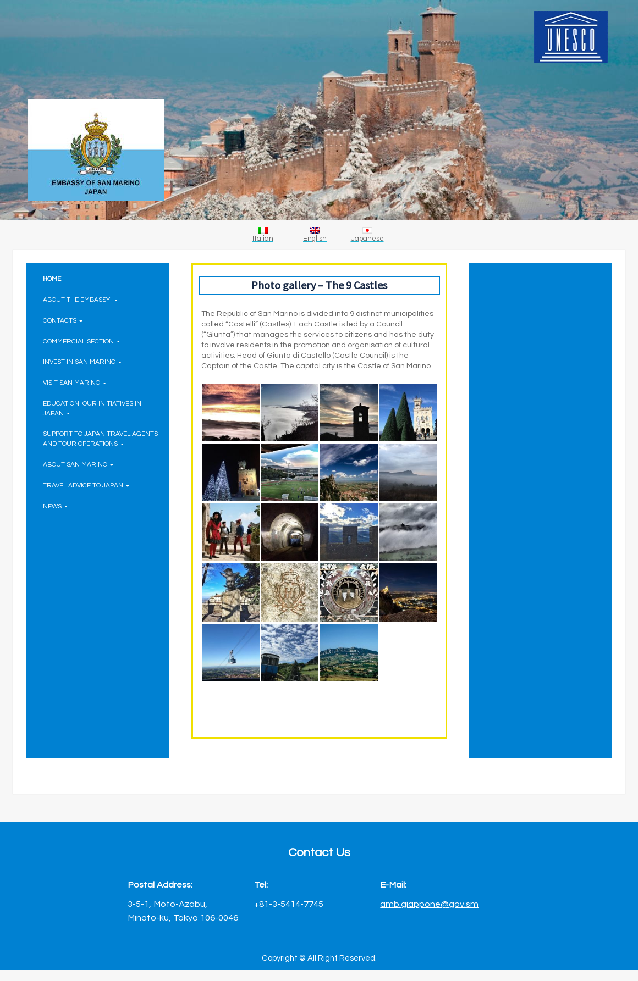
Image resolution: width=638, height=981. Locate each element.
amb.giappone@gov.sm (429, 903)
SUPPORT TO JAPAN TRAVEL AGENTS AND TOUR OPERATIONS (100, 438)
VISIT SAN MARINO (74, 382)
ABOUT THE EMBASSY (80, 299)
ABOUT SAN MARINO (78, 464)
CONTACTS (62, 320)
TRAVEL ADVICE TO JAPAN (86, 485)
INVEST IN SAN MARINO (82, 361)
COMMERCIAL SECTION (81, 341)
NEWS (55, 506)
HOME (52, 278)
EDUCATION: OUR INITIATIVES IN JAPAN (92, 408)
